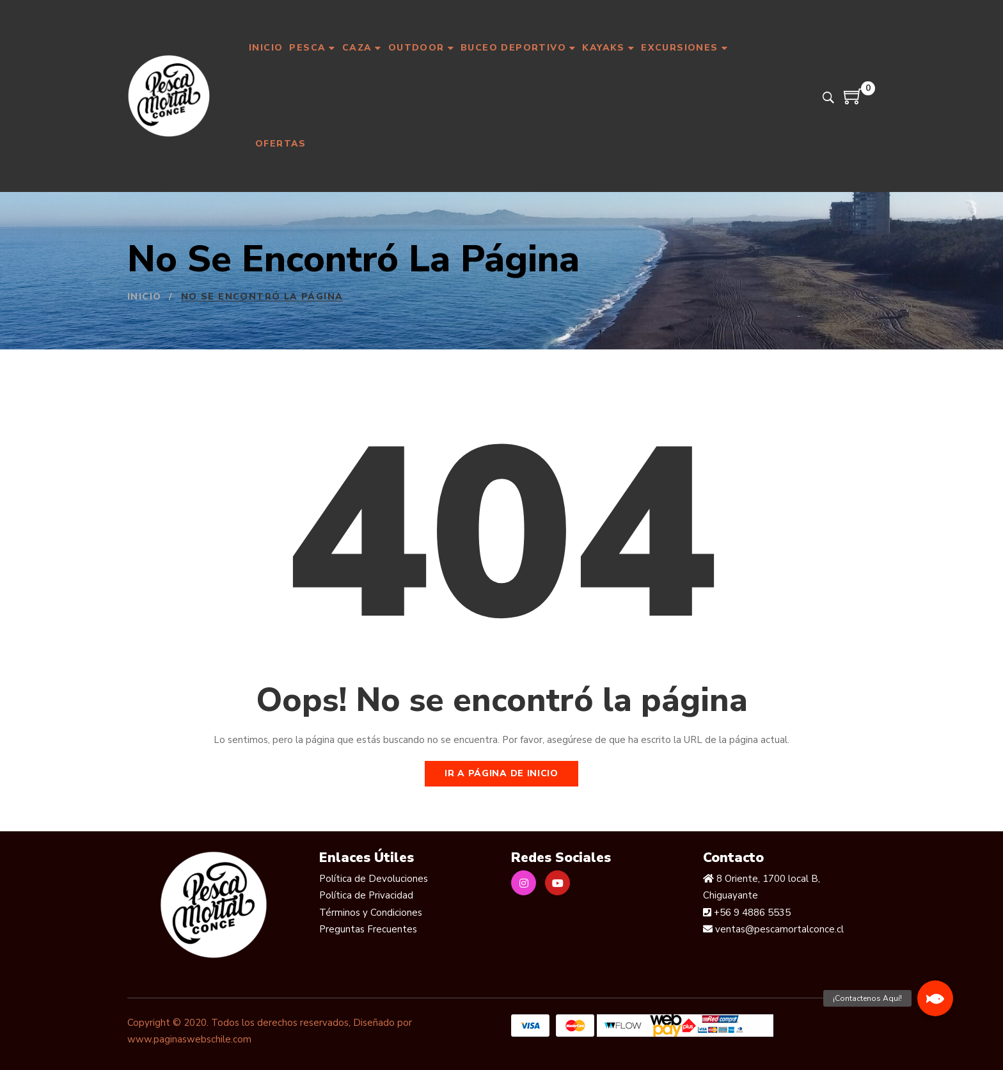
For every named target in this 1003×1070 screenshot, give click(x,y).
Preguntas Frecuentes (368, 929)
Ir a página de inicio (501, 773)
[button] (935, 998)
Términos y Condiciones (370, 912)
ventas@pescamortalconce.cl (778, 929)
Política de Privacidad (366, 895)
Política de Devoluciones (373, 878)
